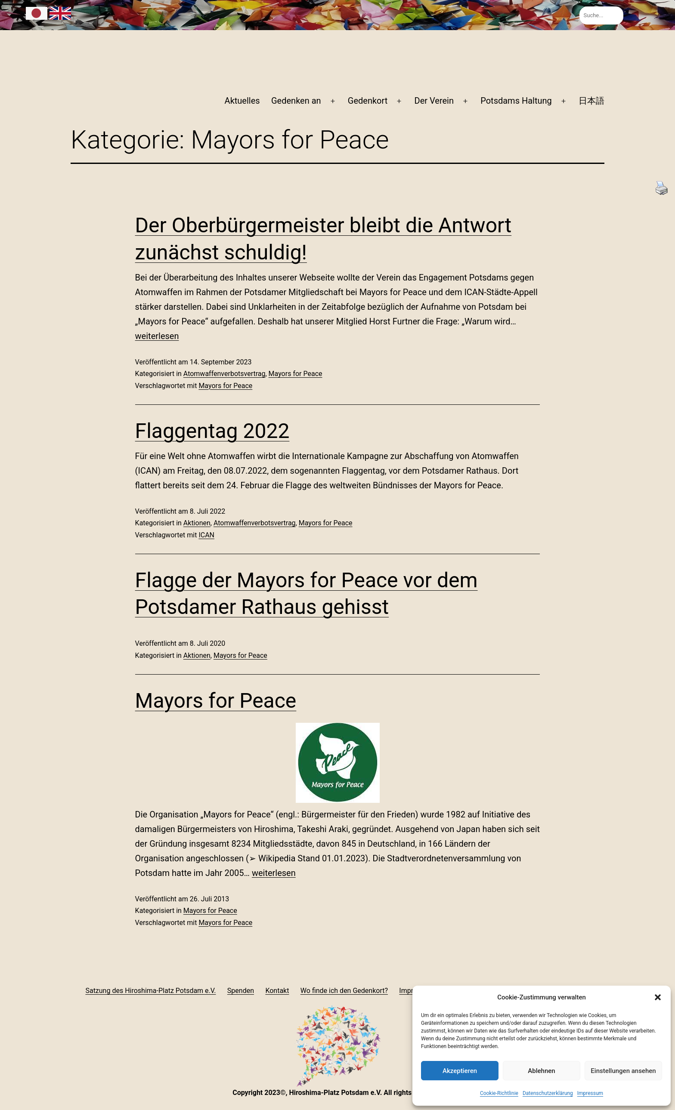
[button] (657, 997)
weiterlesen (157, 336)
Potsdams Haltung (516, 101)
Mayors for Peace (295, 374)
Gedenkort (368, 101)
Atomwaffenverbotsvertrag (224, 374)
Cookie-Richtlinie (499, 1093)
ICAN (206, 535)
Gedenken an (296, 101)
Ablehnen (541, 1071)
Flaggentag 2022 (212, 431)
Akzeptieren (460, 1071)
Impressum (590, 1093)
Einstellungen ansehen (623, 1071)
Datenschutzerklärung (548, 1093)
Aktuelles (242, 101)
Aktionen (197, 523)
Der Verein (434, 101)
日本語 (591, 101)
